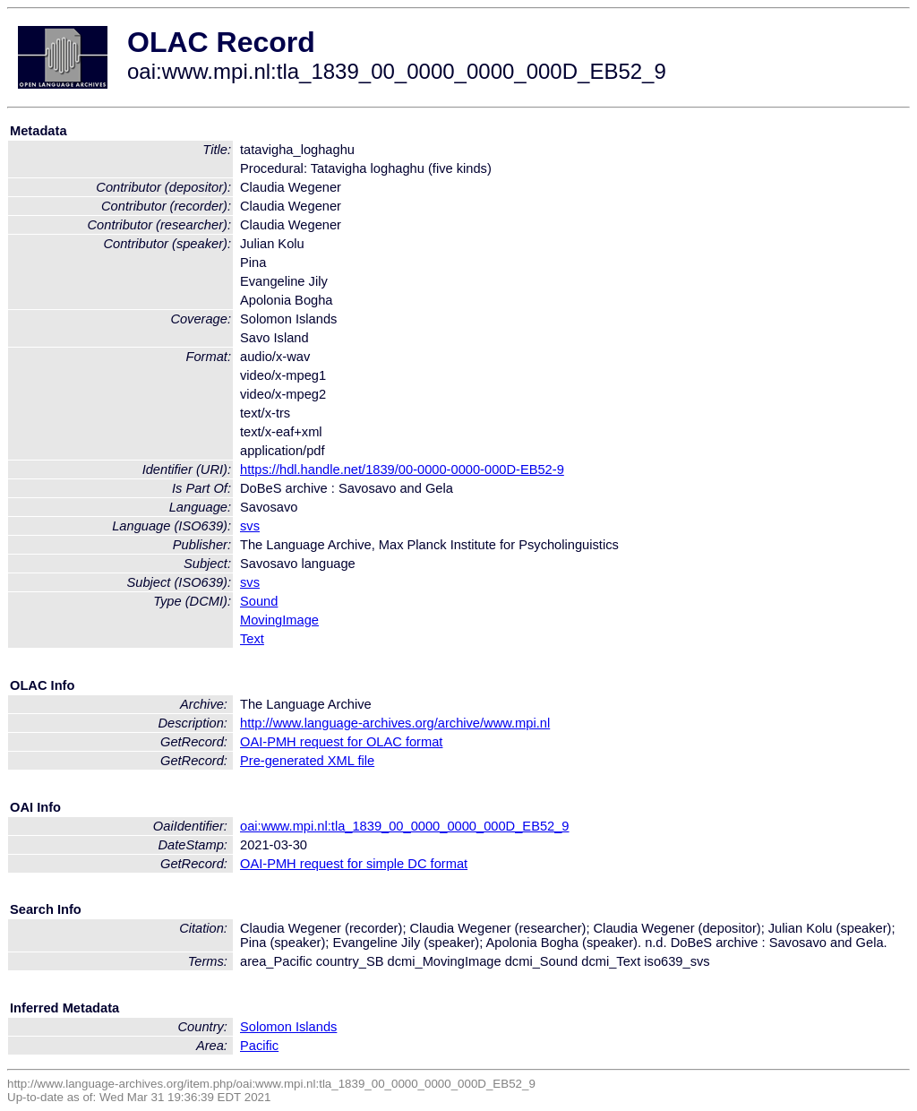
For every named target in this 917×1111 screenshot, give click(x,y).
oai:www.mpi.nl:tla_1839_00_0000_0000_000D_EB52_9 (405, 826)
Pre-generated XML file (307, 761)
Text (252, 639)
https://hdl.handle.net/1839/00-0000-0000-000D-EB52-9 (402, 469)
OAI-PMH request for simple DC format (353, 864)
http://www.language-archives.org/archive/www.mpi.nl (395, 723)
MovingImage (279, 620)
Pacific (259, 1045)
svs (250, 526)
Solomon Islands (288, 1027)
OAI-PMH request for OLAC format (341, 742)
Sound (259, 601)
